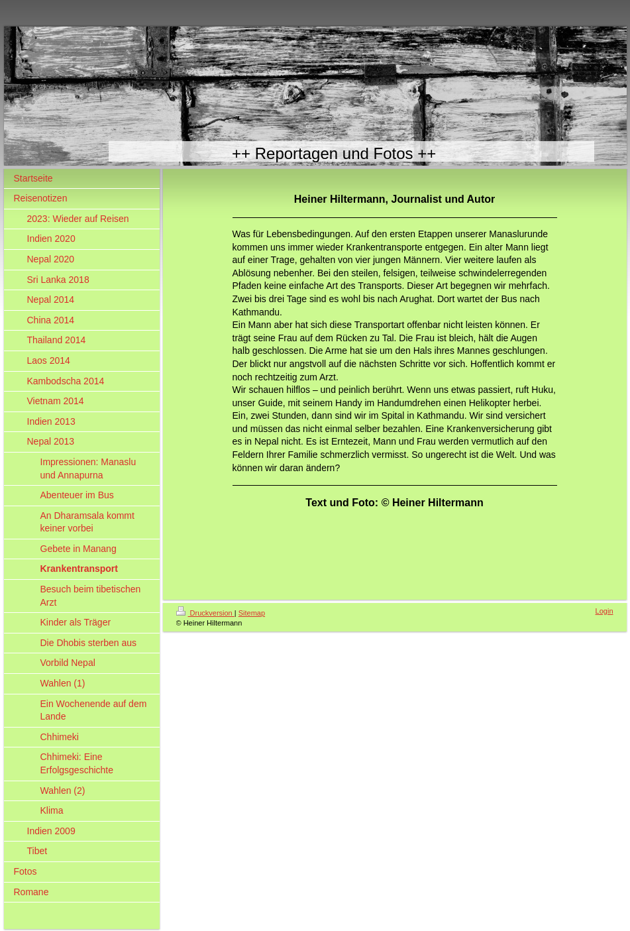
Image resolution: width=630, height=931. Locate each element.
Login (604, 611)
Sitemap (251, 613)
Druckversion (205, 613)
